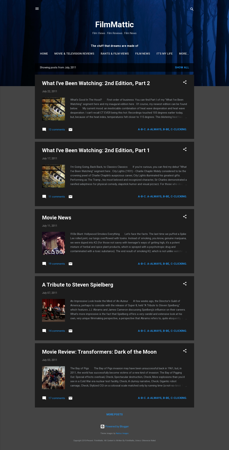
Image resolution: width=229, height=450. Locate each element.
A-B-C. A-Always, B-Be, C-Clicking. (162, 129)
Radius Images (122, 433)
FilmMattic (114, 24)
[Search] (192, 9)
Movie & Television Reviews (74, 53)
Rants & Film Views (115, 53)
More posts (114, 414)
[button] (185, 83)
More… (184, 53)
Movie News (56, 217)
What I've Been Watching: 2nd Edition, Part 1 (96, 150)
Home (44, 53)
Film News (142, 53)
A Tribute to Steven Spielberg (77, 285)
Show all (182, 67)
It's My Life (165, 53)
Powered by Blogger (114, 426)
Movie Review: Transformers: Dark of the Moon (99, 352)
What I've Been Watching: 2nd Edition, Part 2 (96, 83)
